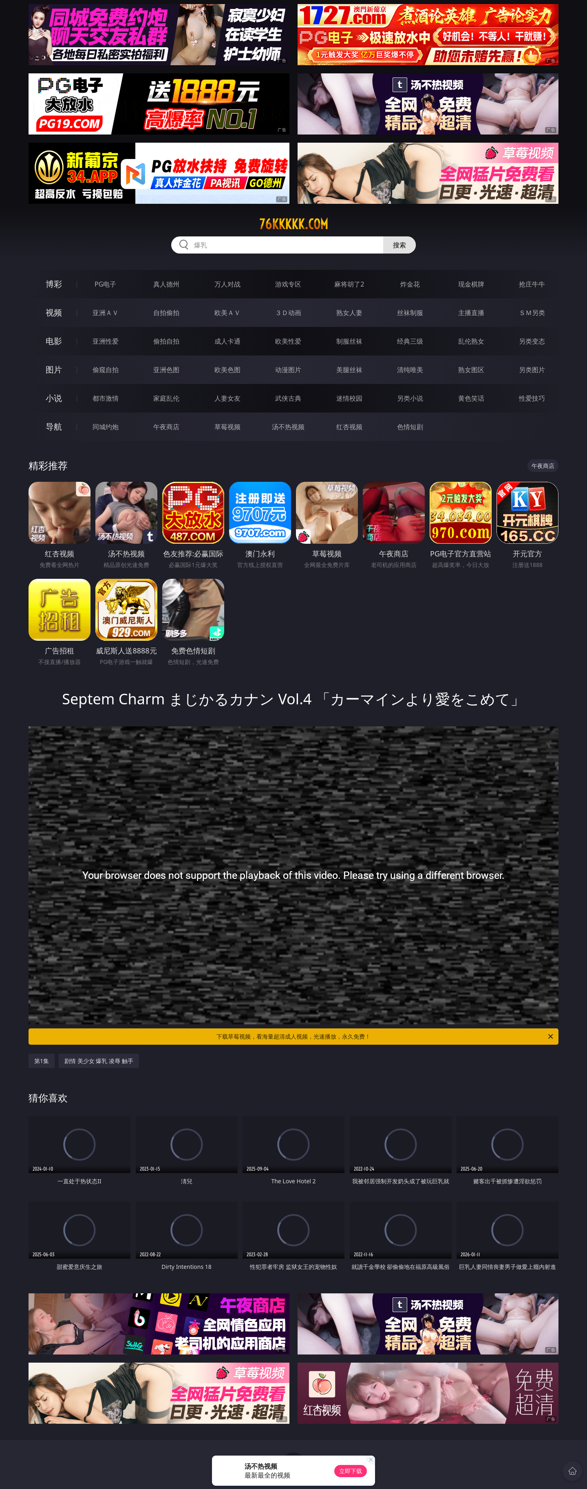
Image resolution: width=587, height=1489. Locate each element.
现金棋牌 (471, 284)
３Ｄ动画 (288, 312)
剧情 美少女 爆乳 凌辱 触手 (98, 1061)
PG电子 (105, 284)
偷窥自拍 (106, 369)
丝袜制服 (410, 312)
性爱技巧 (532, 398)
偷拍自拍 (166, 341)
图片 (54, 369)
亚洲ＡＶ (106, 312)
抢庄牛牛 (532, 284)
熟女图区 (471, 369)
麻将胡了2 (349, 284)
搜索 (399, 244)
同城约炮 (106, 426)
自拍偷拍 (166, 312)
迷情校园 (349, 398)
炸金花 (410, 284)
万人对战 (227, 284)
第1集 (41, 1061)
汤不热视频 (288, 426)
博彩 (54, 283)
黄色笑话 (471, 398)
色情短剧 (410, 426)
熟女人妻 (349, 312)
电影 (54, 340)
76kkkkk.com (293, 224)
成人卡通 (227, 341)
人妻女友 (227, 398)
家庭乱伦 (166, 398)
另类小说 (410, 398)
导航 (54, 426)
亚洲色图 (166, 369)
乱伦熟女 (471, 341)
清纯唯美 (410, 369)
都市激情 (106, 398)
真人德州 (166, 284)
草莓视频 (227, 426)
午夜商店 (166, 426)
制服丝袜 (349, 341)
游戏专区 (288, 284)
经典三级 (410, 341)
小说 (54, 398)
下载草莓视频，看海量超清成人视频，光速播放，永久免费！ (385, 1036)
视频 (54, 312)
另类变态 (532, 341)
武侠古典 (288, 398)
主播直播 (471, 312)
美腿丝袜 (349, 369)
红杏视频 (349, 426)
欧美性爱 (288, 341)
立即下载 (350, 1471)
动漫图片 (288, 369)
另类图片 (532, 369)
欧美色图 (227, 369)
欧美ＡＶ (227, 312)
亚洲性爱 (106, 341)
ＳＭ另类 (532, 312)
